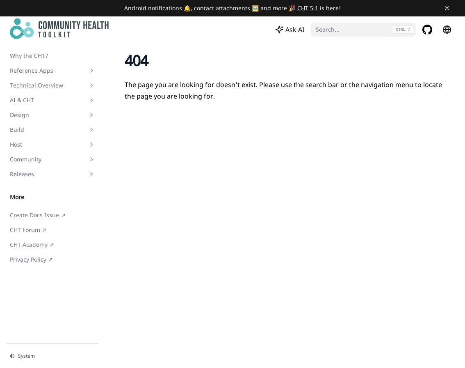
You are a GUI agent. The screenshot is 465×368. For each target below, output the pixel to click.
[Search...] (363, 30)
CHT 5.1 (307, 8)
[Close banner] (447, 8)
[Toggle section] (91, 70)
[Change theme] (52, 356)
